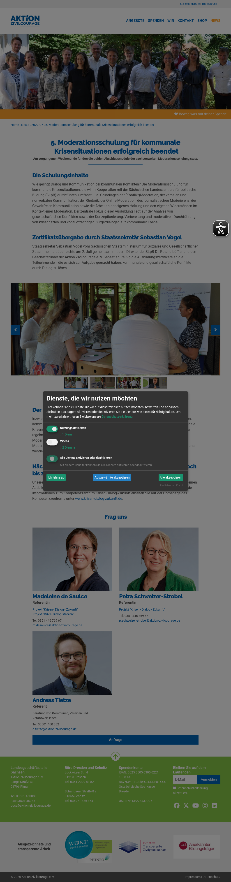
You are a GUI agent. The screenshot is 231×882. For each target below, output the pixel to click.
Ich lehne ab (56, 477)
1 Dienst (67, 434)
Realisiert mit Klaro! (171, 485)
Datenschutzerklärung (117, 416)
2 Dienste (67, 447)
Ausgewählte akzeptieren (112, 477)
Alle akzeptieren (171, 477)
